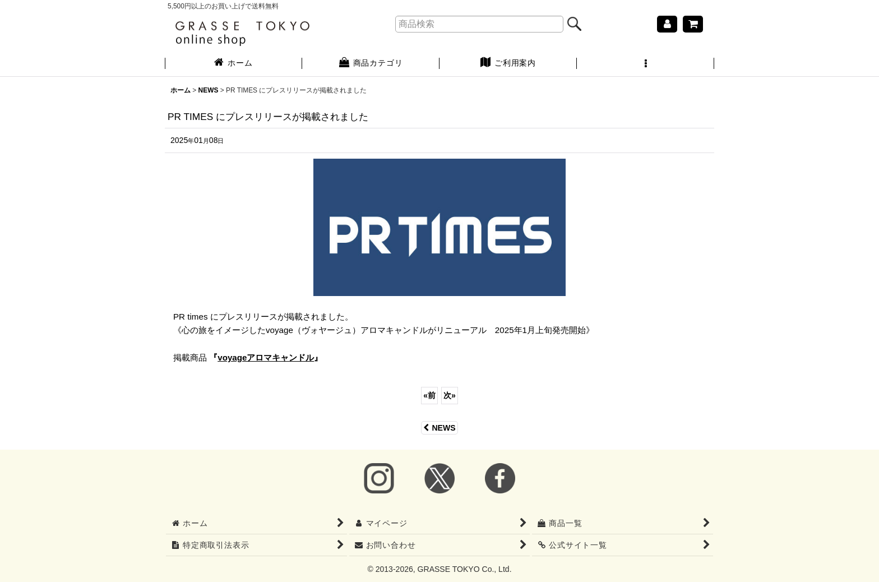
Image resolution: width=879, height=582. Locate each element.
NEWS (439, 427)
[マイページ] (667, 24)
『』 (265, 357)
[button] (645, 64)
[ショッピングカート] (693, 24)
